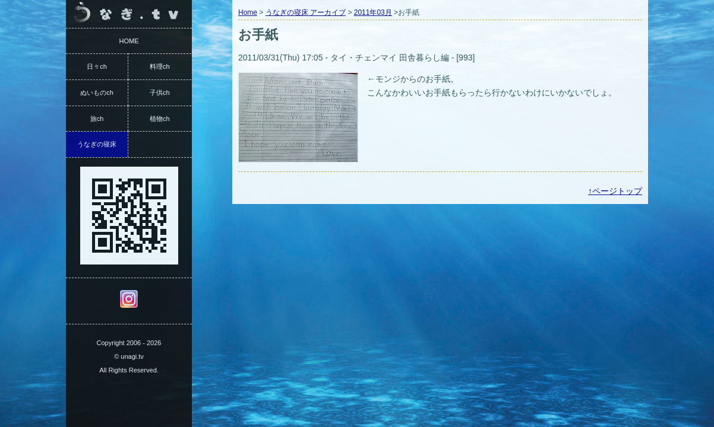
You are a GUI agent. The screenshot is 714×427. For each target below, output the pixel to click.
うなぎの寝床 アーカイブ (306, 12)
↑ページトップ (615, 191)
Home (247, 12)
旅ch (97, 118)
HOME (129, 40)
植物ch (160, 118)
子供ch (160, 92)
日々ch (97, 66)
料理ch (160, 66)
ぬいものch (96, 92)
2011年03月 (373, 12)
